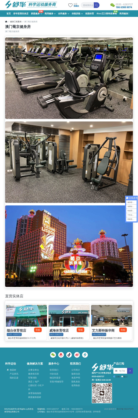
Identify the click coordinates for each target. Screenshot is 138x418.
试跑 (41, 11)
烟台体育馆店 (16, 330)
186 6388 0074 (99, 334)
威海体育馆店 (59, 330)
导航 (37, 329)
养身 (115, 11)
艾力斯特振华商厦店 (103, 332)
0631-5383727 (56, 334)
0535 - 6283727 (14, 334)
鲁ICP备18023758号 (125, 409)
